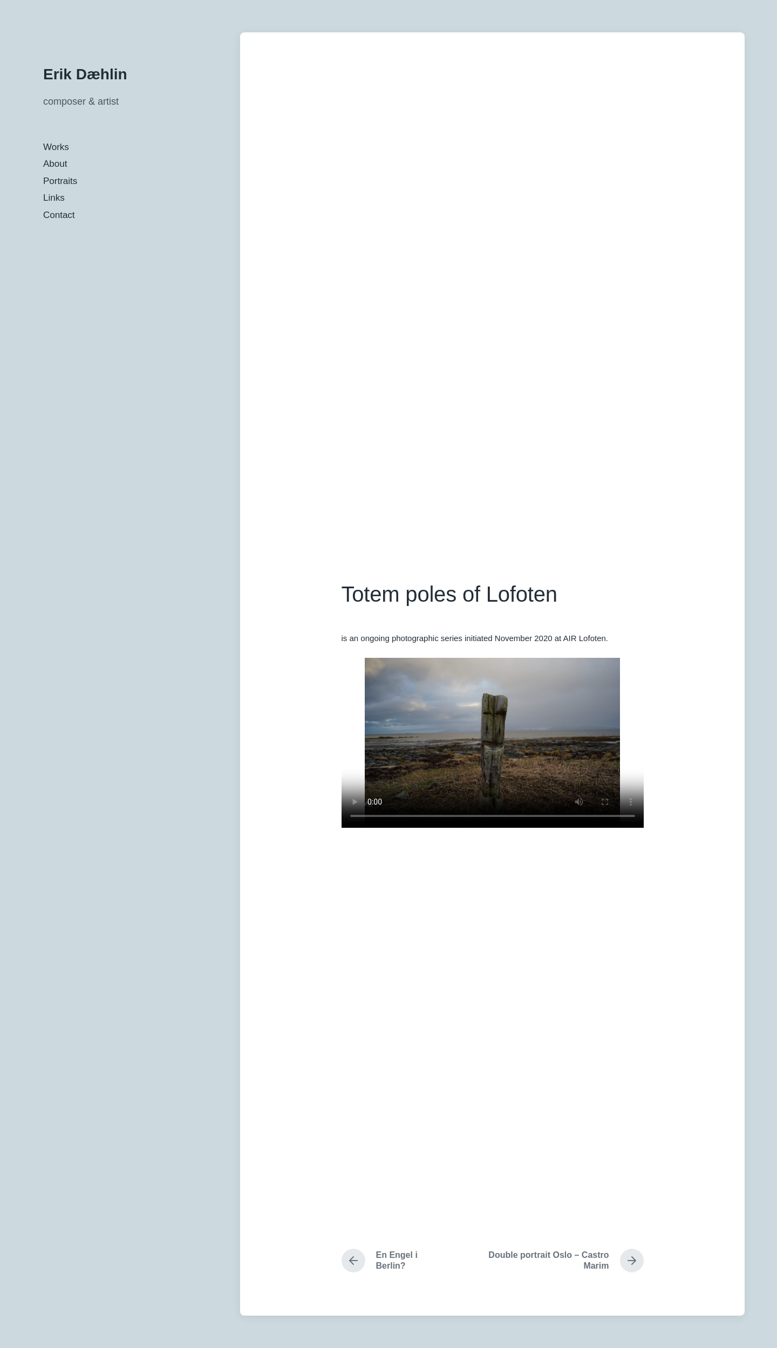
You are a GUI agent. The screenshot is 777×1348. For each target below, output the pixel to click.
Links (54, 198)
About (55, 164)
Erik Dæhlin (85, 74)
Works (56, 147)
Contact (59, 215)
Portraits (60, 181)
